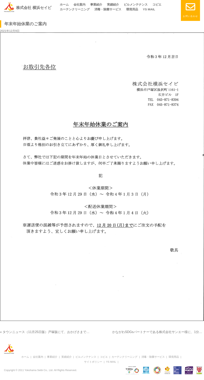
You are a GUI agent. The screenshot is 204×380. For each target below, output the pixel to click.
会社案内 (79, 4)
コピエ (156, 4)
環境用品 (132, 9)
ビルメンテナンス (136, 4)
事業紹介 (96, 4)
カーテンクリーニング (75, 9)
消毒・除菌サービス (107, 9)
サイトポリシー (93, 361)
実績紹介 (113, 4)
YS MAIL (149, 9)
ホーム (64, 4)
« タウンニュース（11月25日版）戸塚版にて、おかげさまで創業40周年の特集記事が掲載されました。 (73, 332)
